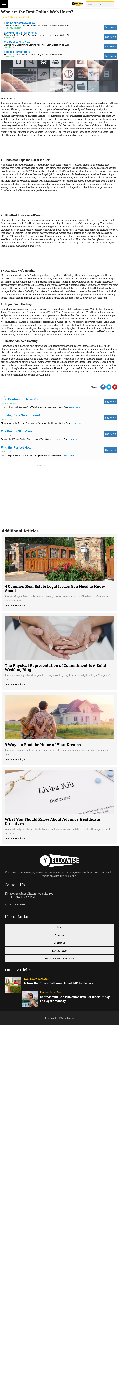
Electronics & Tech (19, 16)
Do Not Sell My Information (59, 958)
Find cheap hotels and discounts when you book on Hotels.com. (33, 54)
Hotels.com (9, 57)
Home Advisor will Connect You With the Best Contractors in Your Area (36, 25)
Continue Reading (14, 605)
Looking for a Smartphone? (20, 32)
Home (4, 16)
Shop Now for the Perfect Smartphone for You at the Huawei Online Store (38, 35)
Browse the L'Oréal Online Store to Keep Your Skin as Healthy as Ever (36, 45)
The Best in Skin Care (17, 42)
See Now (110, 27)
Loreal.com (9, 47)
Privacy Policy (59, 950)
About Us (59, 934)
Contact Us (59, 942)
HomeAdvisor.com (12, 28)
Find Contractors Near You (20, 23)
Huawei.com (10, 37)
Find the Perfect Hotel (17, 52)
